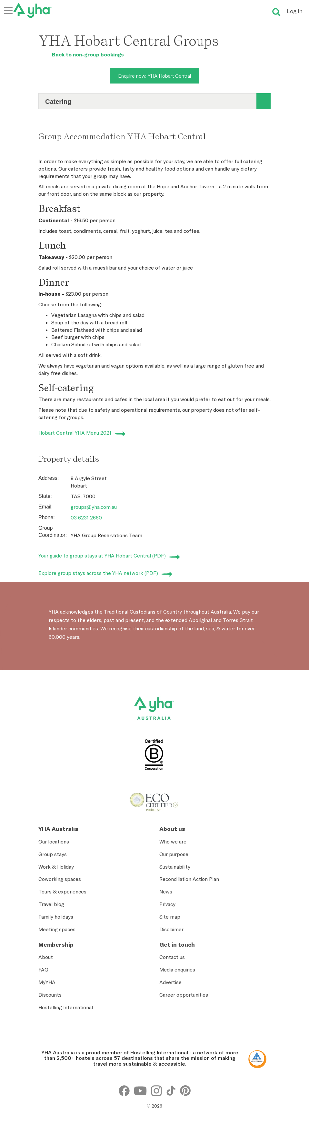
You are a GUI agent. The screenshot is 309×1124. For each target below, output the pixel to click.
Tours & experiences (62, 891)
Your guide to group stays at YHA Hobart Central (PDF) (102, 555)
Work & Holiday (56, 866)
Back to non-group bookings (81, 54)
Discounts (50, 994)
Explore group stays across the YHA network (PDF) (98, 573)
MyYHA (46, 982)
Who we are (172, 841)
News (165, 891)
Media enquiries (177, 969)
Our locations (53, 841)
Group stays (52, 854)
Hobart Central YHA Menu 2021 (74, 432)
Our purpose (173, 854)
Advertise (170, 982)
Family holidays (55, 916)
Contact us (172, 957)
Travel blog (51, 904)
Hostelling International (65, 1007)
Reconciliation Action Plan (189, 879)
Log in (295, 11)
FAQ (43, 969)
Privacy (167, 904)
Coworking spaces (59, 879)
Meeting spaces (56, 929)
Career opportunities (183, 994)
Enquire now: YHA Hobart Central (154, 76)
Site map (169, 916)
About (45, 957)
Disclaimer (171, 929)
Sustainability (174, 866)
